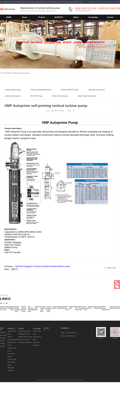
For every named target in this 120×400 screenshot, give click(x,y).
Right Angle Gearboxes (87, 103)
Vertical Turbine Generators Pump (18, 309)
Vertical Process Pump (81, 308)
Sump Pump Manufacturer (113, 307)
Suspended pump (72, 307)
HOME (8, 17)
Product (9, 73)
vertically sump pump (96, 96)
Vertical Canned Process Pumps (23, 309)
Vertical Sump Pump (5, 308)
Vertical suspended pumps (41, 96)
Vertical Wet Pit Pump (12, 308)
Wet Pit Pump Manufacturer (106, 308)
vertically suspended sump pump (43, 309)
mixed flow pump (77, 308)
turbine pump (55, 307)
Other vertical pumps (21, 73)
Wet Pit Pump (67, 308)
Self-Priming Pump (85, 308)
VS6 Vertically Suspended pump (31, 309)
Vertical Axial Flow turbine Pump (50, 309)
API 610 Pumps (36, 103)
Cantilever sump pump (37, 308)
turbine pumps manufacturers (61, 307)
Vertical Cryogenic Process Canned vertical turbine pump (42, 266)
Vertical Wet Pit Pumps (70, 96)
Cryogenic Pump (91, 307)
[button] (40, 67)
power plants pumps (12, 103)
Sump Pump (8, 307)
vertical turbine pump (13, 96)
